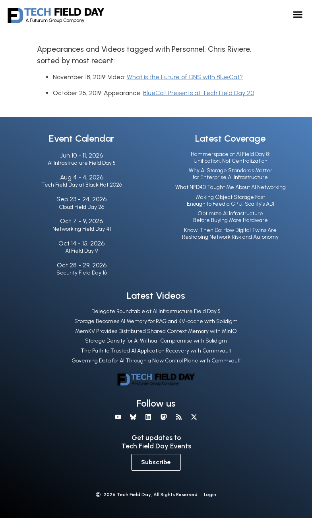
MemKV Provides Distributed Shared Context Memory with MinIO (156, 331)
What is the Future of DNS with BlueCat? (185, 77)
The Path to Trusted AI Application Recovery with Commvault (156, 350)
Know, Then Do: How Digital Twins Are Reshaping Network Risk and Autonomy (230, 233)
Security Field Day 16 (81, 272)
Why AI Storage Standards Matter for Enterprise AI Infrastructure (230, 174)
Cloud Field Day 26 (81, 207)
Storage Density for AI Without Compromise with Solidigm (156, 340)
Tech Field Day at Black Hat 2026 (81, 184)
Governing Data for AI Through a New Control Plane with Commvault (156, 360)
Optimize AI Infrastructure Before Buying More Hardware (230, 217)
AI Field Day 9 (81, 250)
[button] (298, 14)
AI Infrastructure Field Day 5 (82, 163)
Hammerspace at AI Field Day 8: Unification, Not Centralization (230, 157)
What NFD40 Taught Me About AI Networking (230, 187)
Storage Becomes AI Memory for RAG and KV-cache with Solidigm (156, 321)
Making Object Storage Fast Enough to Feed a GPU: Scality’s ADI (230, 200)
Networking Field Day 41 (81, 229)
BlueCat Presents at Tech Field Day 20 (198, 93)
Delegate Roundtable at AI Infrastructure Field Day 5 (156, 311)
